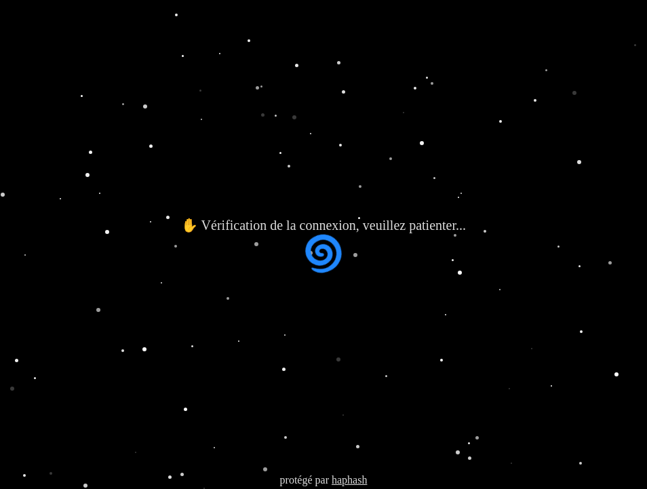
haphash (349, 480)
